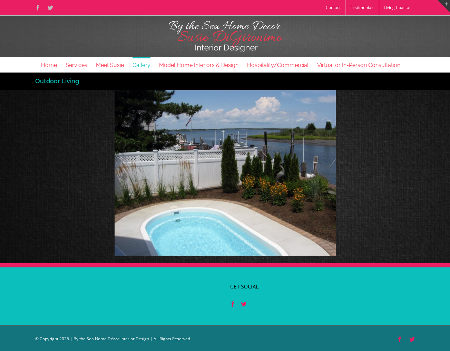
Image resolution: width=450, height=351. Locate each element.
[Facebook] (233, 304)
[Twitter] (243, 304)
